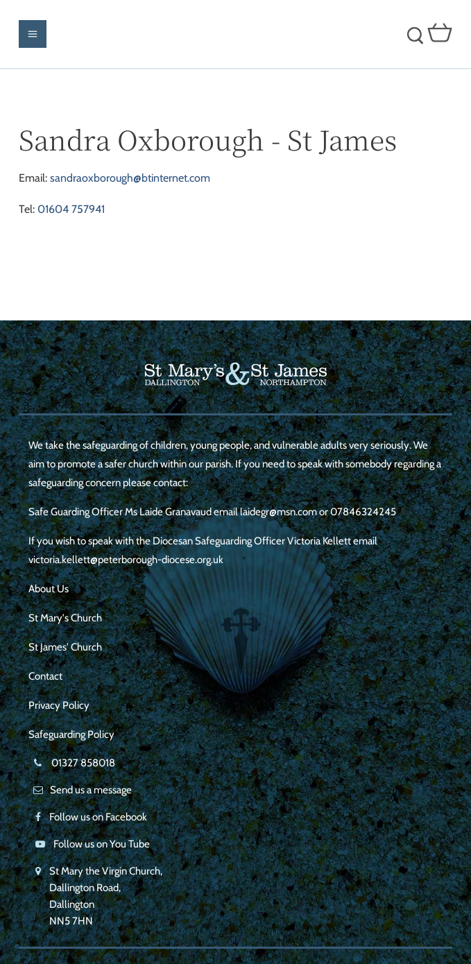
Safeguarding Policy (71, 734)
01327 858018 (82, 763)
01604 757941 (71, 209)
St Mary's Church (65, 618)
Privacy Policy (58, 705)
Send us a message (91, 790)
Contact (45, 676)
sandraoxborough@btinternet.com (130, 177)
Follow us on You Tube (101, 844)
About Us (48, 589)
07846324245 (363, 512)
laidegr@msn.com (278, 512)
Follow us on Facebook (98, 817)
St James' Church (65, 647)
